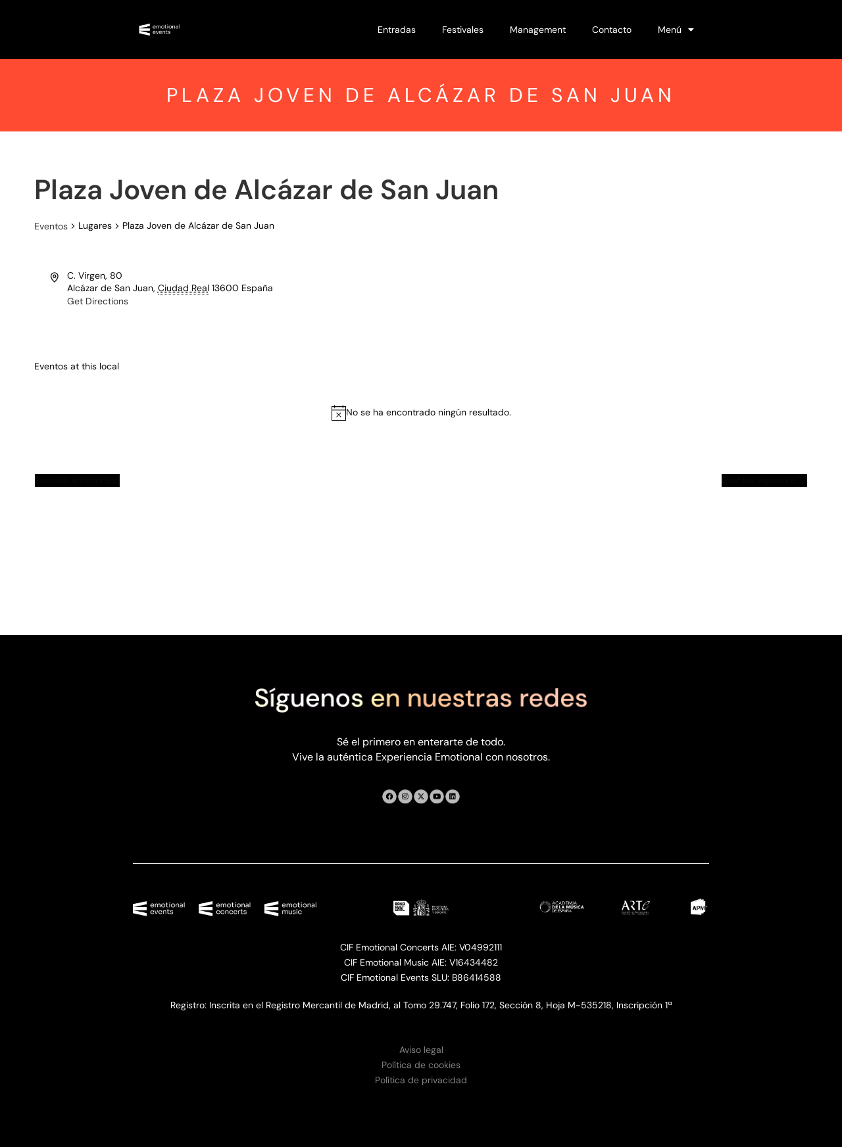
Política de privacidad (421, 1080)
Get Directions (97, 301)
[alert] (428, 412)
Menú (676, 29)
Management (538, 29)
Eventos (51, 226)
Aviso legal (421, 1050)
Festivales (462, 29)
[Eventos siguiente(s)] (764, 480)
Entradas (397, 29)
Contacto (612, 29)
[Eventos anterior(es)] (77, 480)
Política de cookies (421, 1065)
